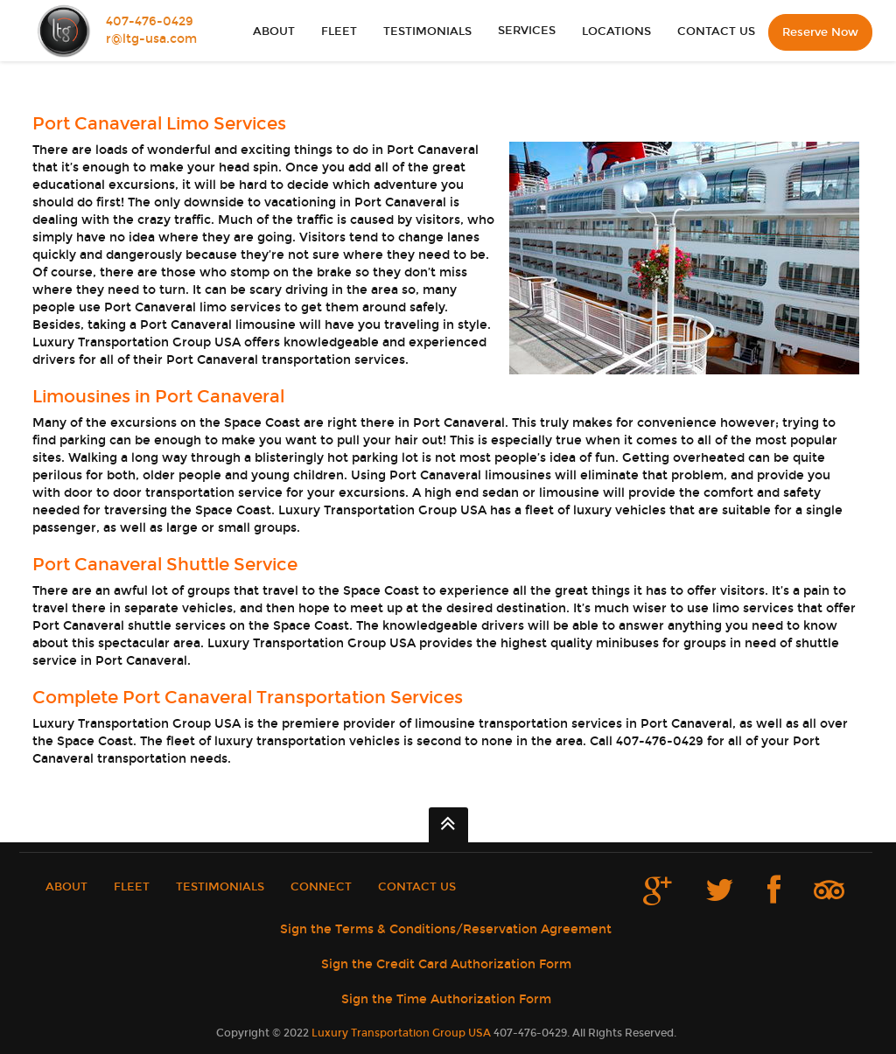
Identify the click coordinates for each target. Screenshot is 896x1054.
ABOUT (274, 31)
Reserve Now (820, 32)
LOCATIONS (616, 31)
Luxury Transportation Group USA (401, 1033)
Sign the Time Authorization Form (446, 999)
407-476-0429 (149, 21)
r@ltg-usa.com (151, 38)
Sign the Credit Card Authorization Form (446, 964)
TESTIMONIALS (427, 31)
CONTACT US (716, 31)
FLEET (339, 31)
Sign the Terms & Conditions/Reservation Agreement (446, 929)
